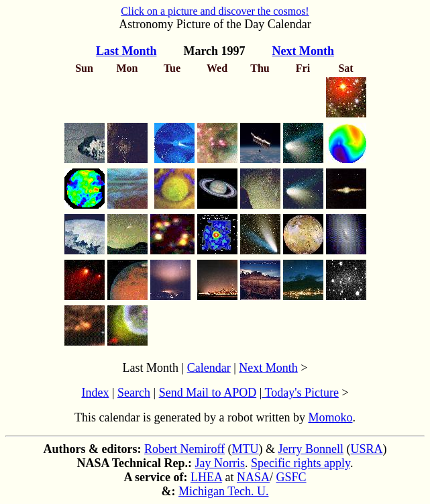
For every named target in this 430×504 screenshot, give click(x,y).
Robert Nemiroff (184, 449)
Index (95, 392)
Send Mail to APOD (208, 392)
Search (133, 392)
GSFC (291, 477)
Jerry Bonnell (310, 449)
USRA (367, 449)
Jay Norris (220, 463)
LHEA (206, 477)
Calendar (209, 367)
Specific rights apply (300, 463)
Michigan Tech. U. (223, 491)
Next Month (268, 367)
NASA (253, 477)
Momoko (330, 417)
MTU (245, 449)
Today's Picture (300, 392)
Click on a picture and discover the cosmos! (215, 11)
